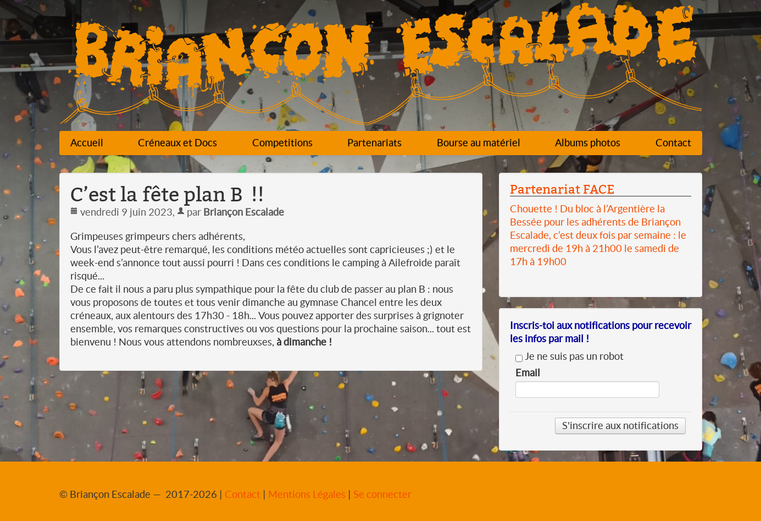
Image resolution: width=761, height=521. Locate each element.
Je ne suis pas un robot (569, 356)
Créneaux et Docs (177, 143)
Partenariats (374, 143)
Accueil (86, 143)
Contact (673, 143)
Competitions (282, 143)
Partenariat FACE (562, 189)
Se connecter (382, 494)
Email (527, 373)
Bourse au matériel (478, 143)
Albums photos (587, 143)
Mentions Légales (307, 494)
